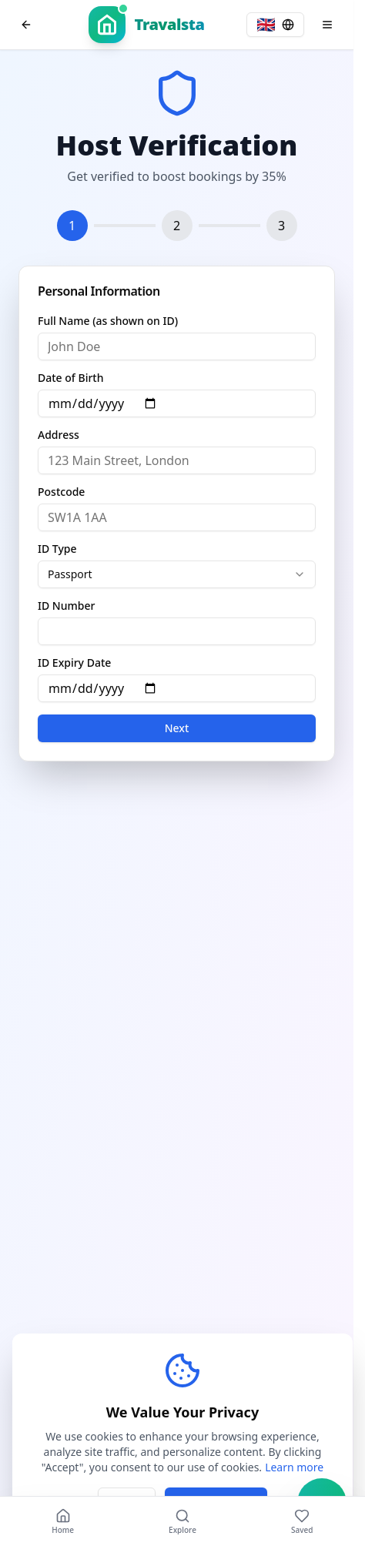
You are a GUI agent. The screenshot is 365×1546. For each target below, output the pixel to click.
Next (177, 728)
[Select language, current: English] (275, 24)
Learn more (294, 1467)
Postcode (61, 492)
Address (58, 435)
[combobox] (177, 574)
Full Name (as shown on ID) (108, 321)
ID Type (57, 549)
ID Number (66, 606)
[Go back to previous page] (26, 24)
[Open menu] (327, 24)
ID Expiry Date (74, 663)
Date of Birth (70, 378)
